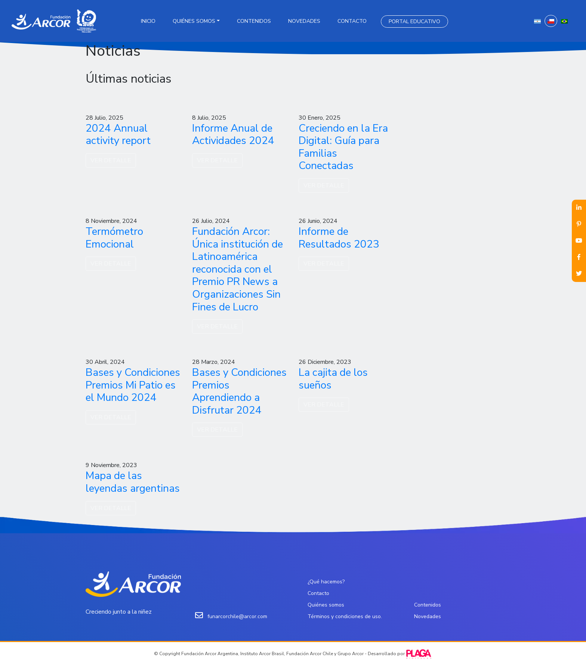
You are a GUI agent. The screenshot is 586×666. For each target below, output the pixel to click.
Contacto (352, 21)
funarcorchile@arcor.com (237, 616)
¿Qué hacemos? (326, 581)
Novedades (304, 21)
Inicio (148, 21)
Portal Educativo (414, 21)
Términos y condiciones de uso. (345, 616)
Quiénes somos (194, 21)
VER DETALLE (110, 160)
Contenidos (254, 21)
